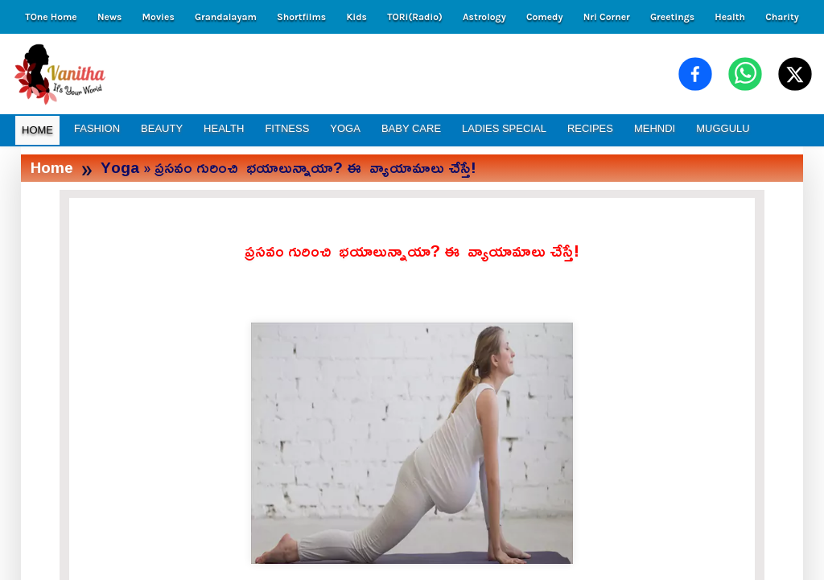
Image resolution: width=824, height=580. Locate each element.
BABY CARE (411, 128)
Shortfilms (301, 17)
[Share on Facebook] (695, 74)
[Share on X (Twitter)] (795, 74)
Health (730, 17)
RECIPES (590, 128)
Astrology (484, 17)
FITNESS (287, 128)
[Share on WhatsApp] (745, 74)
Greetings (672, 17)
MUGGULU (722, 128)
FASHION (97, 128)
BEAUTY (162, 128)
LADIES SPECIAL (504, 128)
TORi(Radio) (415, 17)
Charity (782, 17)
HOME (37, 130)
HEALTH (224, 128)
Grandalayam (226, 17)
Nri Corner (606, 17)
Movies (158, 17)
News (109, 17)
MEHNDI (654, 128)
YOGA (345, 128)
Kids (356, 17)
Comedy (544, 17)
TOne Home (50, 17)
